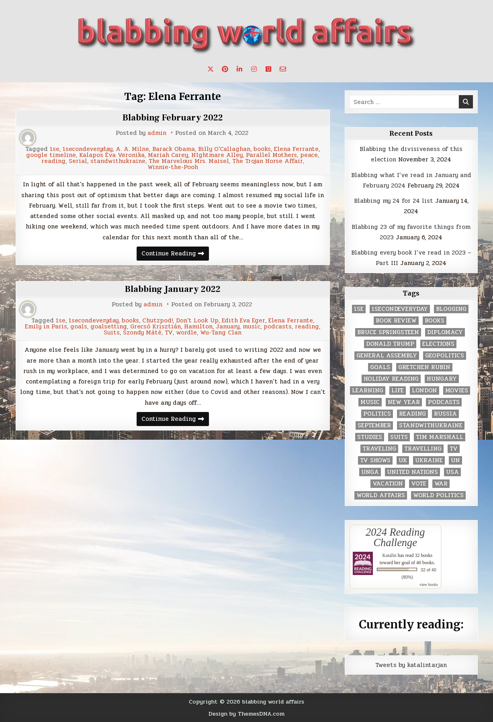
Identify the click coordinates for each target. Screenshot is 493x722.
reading (53, 161)
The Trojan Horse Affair (267, 161)
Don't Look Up (197, 321)
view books (428, 584)
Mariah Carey (168, 155)
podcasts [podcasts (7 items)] (444, 402)
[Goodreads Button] (268, 69)
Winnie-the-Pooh (172, 167)
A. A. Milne (132, 149)
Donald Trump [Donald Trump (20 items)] (390, 344)
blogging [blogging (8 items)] (451, 309)
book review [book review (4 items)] (396, 320)
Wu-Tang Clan (220, 333)
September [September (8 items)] (374, 425)
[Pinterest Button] (225, 69)
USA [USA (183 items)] (452, 472)
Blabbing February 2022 (173, 117)
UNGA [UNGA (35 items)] (370, 472)
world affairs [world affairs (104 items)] (380, 495)
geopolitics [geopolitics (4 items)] (444, 355)
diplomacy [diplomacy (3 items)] (445, 332)
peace (309, 155)
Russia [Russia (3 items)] (445, 414)
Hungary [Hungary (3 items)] (442, 379)
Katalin (389, 555)
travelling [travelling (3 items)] (423, 449)
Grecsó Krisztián (155, 327)
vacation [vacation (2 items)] (387, 483)
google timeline (51, 155)
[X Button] (210, 69)
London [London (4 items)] (424, 390)
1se (54, 149)
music (251, 327)
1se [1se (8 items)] (359, 309)
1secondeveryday (88, 149)
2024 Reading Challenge (395, 537)
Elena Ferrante (296, 149)
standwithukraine (117, 161)
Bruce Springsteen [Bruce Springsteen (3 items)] (388, 332)
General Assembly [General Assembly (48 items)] (386, 355)
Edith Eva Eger (243, 321)
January (227, 327)
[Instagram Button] (254, 69)
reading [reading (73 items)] (412, 414)
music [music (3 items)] (370, 402)
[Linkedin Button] (239, 69)
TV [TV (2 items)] (454, 449)
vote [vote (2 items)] (418, 483)
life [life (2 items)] (397, 390)
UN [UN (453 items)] (455, 460)
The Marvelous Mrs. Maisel (189, 161)
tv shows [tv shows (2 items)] (375, 460)
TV (169, 333)
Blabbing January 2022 (173, 289)
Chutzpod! (157, 321)
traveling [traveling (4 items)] (379, 449)
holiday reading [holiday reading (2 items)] (391, 379)
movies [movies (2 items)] (456, 390)
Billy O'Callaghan (224, 149)
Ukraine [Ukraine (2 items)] (429, 460)
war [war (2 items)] (441, 483)
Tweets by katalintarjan (411, 665)
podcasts (278, 327)
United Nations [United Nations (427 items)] (412, 472)
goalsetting (108, 327)
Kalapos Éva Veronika (112, 155)
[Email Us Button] (282, 69)
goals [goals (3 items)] (380, 367)
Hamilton (198, 327)
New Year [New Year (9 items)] (404, 402)
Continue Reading (175, 254)
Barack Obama (173, 149)
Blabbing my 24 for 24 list (393, 201)
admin (156, 133)
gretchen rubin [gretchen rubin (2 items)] (424, 367)
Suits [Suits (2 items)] (399, 437)
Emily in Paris (46, 327)
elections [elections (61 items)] (438, 344)
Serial (78, 161)
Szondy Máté (142, 333)
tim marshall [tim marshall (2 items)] (439, 437)
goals (78, 327)
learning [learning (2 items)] (367, 390)
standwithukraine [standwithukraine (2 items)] (430, 425)
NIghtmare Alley (217, 155)
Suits (112, 333)
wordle (186, 333)
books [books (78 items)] (434, 320)
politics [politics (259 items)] (377, 414)
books (262, 149)
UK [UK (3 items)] (403, 460)
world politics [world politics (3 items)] (438, 495)
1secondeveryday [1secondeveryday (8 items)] (400, 309)
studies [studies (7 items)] (369, 437)
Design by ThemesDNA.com (246, 713)
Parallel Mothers (271, 155)
